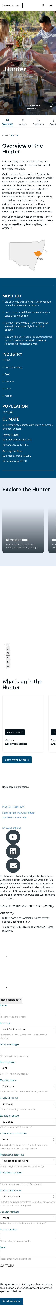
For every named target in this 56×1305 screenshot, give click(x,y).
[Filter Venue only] (28, 1086)
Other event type (9, 1044)
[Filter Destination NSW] (28, 1196)
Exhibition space (9, 1116)
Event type (6, 1023)
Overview (7, 122)
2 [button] (8, 649)
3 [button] (8, 653)
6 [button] (8, 666)
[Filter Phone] (28, 1218)
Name (3, 1005)
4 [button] (8, 657)
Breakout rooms (9, 1098)
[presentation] (22, 1277)
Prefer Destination (10, 1190)
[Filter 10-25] (28, 1139)
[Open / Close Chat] (11, 1001)
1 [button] (7, 644)
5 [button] (8, 662)
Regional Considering (12, 1155)
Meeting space (8, 1080)
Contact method (9, 1212)
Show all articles (11, 828)
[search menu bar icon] (43, 5)
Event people (7, 1062)
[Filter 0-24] (28, 1068)
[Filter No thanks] (28, 1104)
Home (5, 136)
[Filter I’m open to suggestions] (28, 1161)
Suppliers (38, 122)
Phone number (8, 1229)
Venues (23, 122)
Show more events (15, 760)
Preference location (11, 1172)
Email (3, 1247)
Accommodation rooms (13, 1133)
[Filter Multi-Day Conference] (28, 1029)
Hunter (14, 136)
